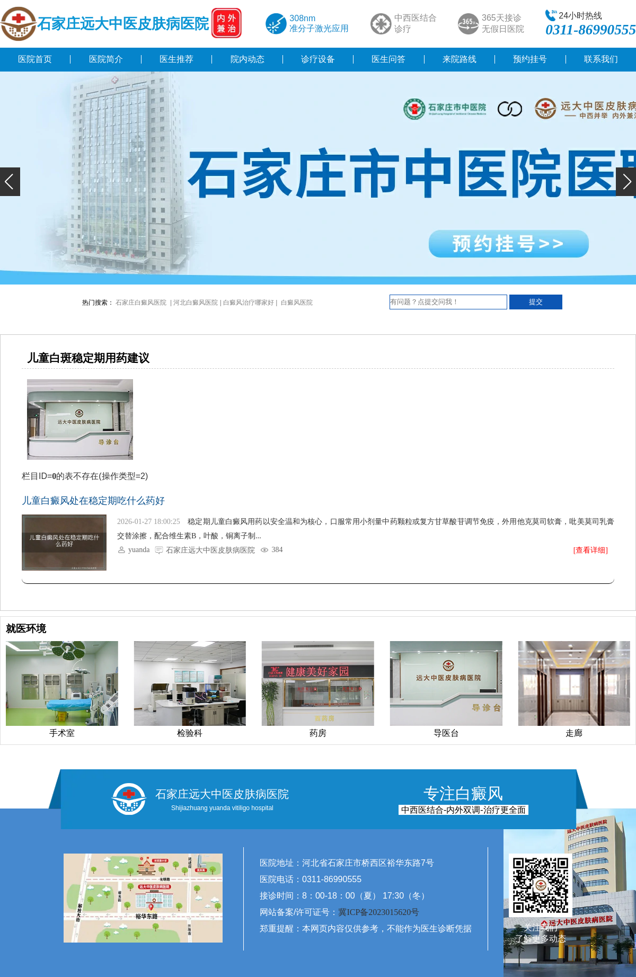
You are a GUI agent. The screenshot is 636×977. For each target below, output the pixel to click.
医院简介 (106, 59)
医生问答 (388, 59)
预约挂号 (530, 59)
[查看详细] (590, 550)
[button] (10, 181)
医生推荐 (176, 59)
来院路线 (459, 59)
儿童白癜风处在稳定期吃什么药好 (93, 500)
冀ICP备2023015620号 (378, 912)
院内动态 (247, 59)
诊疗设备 (318, 59)
